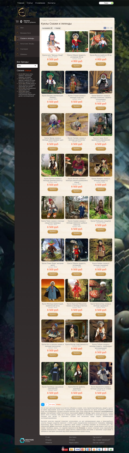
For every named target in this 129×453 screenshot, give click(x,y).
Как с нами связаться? (101, 440)
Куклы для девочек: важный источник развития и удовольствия (27, 80)
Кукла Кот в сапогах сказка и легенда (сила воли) (53, 345)
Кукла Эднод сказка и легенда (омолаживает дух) (52, 139)
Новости (48, 443)
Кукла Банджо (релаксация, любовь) (52, 96)
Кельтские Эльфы (25, 44)
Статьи (30, 3)
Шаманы (21, 55)
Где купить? (97, 437)
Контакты (51, 3)
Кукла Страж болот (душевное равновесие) (101, 139)
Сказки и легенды (25, 39)
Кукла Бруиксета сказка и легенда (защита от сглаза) (100, 388)
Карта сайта (73, 443)
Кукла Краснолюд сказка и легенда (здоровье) (101, 305)
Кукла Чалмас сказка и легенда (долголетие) (76, 139)
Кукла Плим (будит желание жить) (53, 264)
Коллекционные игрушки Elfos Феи (27, 88)
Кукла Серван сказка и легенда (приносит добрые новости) (76, 223)
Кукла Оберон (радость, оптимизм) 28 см (76, 56)
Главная (20, 3)
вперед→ (59, 404)
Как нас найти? (99, 443)
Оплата (72, 440)
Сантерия (22, 49)
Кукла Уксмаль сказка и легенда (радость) (101, 179)
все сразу (52, 404)
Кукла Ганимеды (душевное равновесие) (53, 388)
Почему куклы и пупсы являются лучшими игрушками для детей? (27, 85)
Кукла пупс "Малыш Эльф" (52, 55)
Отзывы (48, 440)
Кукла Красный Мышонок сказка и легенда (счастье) (76, 305)
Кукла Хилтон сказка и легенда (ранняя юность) (52, 179)
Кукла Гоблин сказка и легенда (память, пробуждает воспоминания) (100, 346)
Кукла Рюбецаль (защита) (101, 221)
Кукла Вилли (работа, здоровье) (76, 388)
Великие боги (23, 33)
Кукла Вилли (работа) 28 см (101, 55)
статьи (28, 70)
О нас (47, 437)
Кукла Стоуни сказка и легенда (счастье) (76, 96)
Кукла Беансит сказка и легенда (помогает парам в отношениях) (100, 97)
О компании (40, 3)
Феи (20, 28)
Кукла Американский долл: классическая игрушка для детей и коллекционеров (27, 93)
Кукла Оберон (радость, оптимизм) (76, 264)
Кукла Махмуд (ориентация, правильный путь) (53, 305)
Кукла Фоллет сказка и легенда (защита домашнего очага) (77, 180)
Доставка (72, 437)
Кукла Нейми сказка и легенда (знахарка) (100, 264)
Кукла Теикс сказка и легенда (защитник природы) (52, 222)
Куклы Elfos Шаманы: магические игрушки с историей (26, 75)
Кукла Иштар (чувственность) (76, 344)
